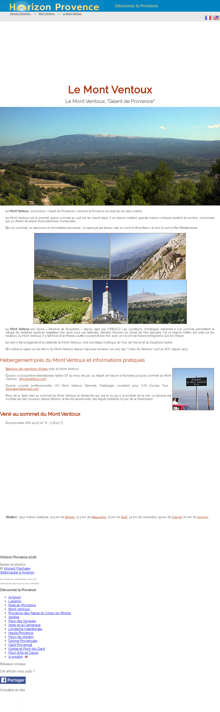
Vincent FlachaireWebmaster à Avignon (17, 570)
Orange (177, 517)
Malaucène (98, 517)
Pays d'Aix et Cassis (23, 653)
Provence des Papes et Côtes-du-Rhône (39, 613)
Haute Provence (20, 633)
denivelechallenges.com (22, 389)
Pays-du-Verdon (21, 637)
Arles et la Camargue (24, 625)
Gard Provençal (20, 645)
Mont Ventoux (46, 13)
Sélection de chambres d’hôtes (27, 369)
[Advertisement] (110, 53)
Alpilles (13, 617)
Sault (124, 517)
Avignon (202, 517)
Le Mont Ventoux (72, 13)
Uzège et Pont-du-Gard (26, 649)
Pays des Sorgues (22, 621)
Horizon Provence (20, 13)
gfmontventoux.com (32, 379)
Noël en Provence (22, 605)
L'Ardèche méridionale (25, 629)
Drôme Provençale (22, 641)
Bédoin (70, 517)
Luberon (14, 601)
